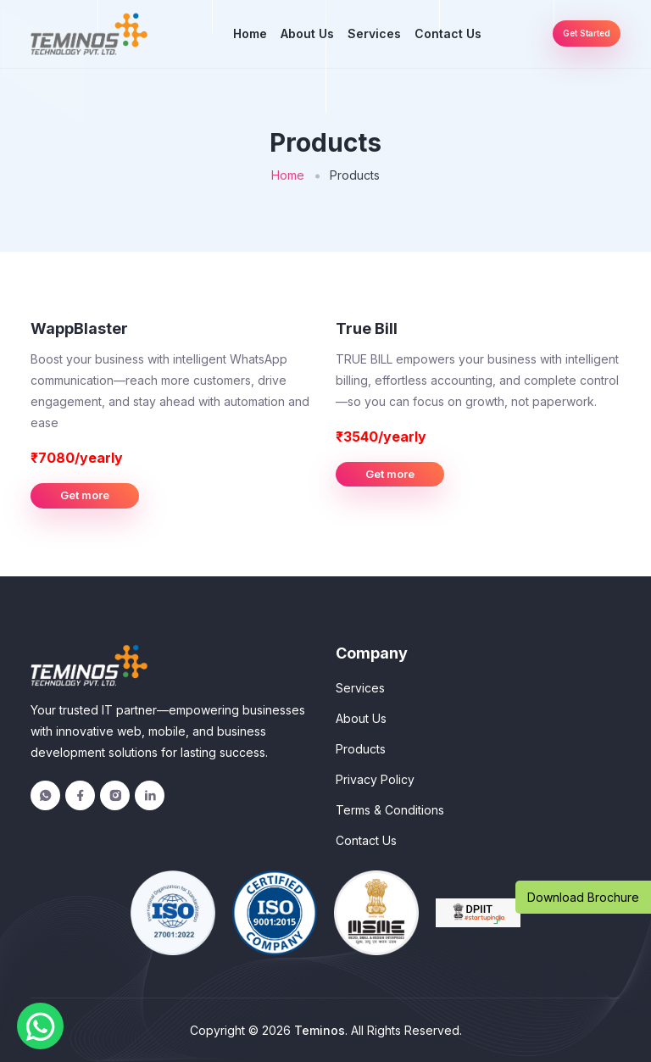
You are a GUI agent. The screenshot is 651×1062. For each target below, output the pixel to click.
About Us (307, 33)
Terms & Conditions (390, 810)
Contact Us (448, 33)
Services (374, 33)
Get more (84, 495)
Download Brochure (583, 897)
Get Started (586, 33)
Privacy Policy (375, 779)
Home (250, 33)
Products (361, 749)
